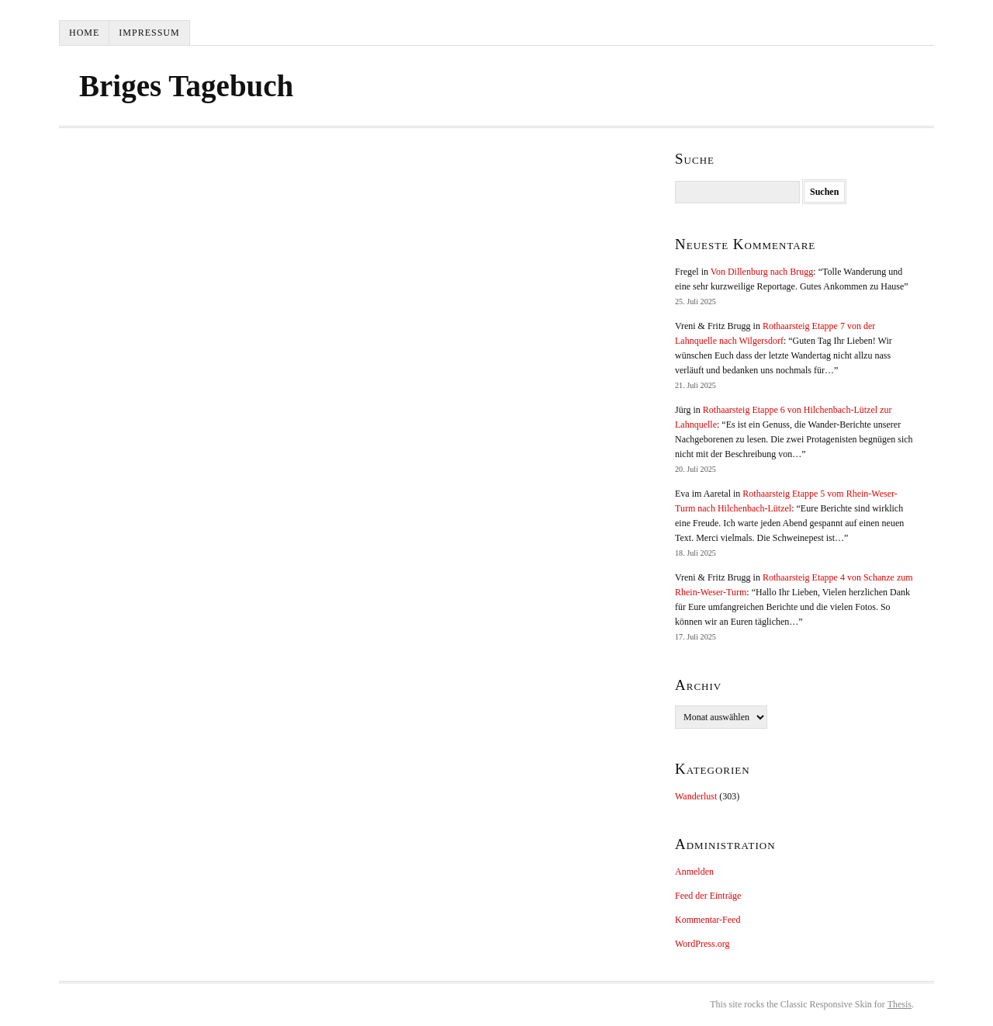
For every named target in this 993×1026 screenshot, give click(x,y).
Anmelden (694, 871)
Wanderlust (696, 796)
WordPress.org (702, 943)
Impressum (149, 32)
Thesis (899, 1004)
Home (84, 32)
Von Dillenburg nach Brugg (762, 271)
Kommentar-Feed (707, 919)
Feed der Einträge (708, 895)
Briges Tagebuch (186, 85)
